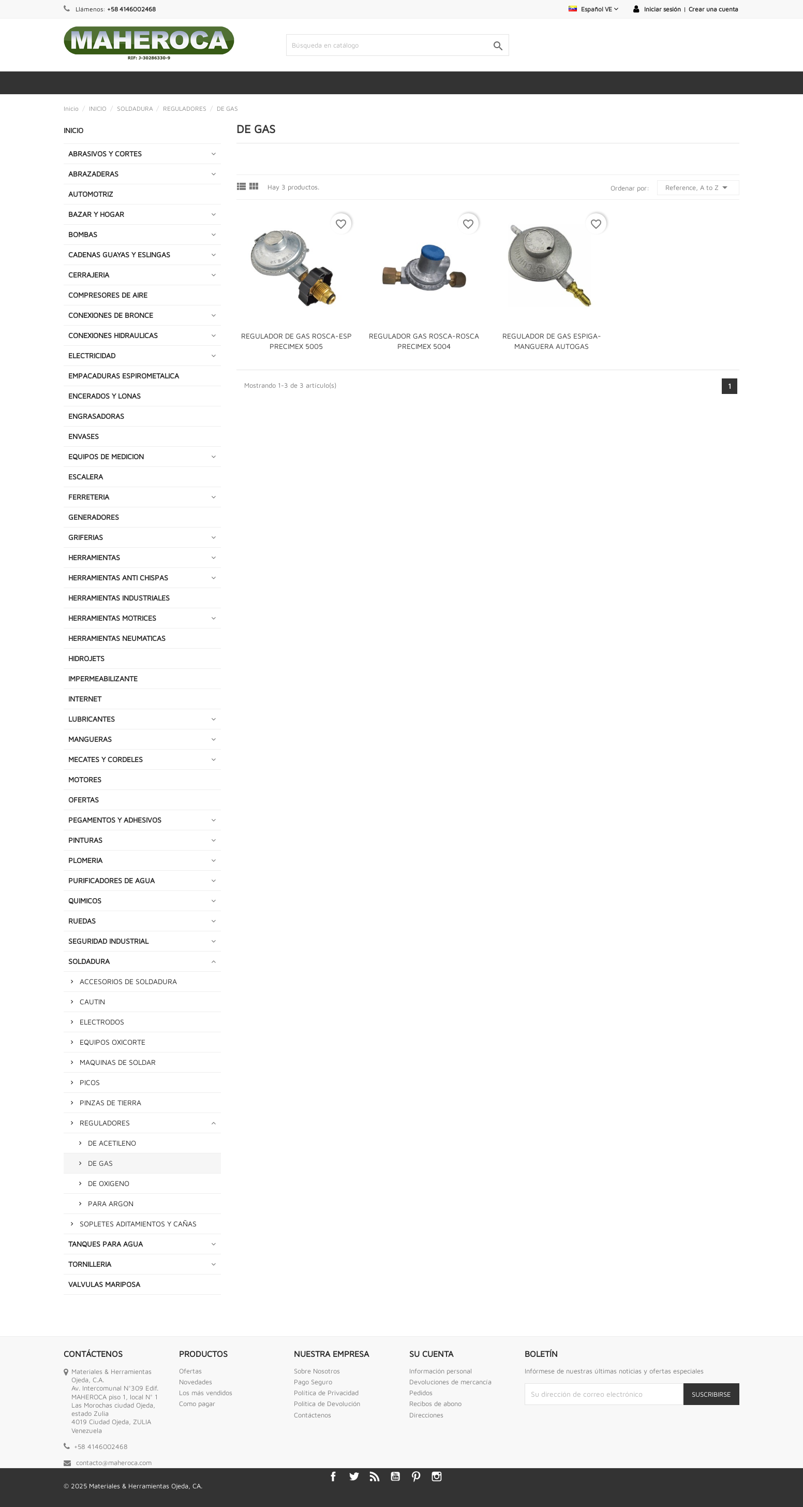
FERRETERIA (88, 496)
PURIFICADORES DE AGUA (111, 880)
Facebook (333, 1476)
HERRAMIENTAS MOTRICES (112, 617)
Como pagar (197, 1403)
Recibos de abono (435, 1403)
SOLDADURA (89, 961)
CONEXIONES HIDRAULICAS (113, 335)
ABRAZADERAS (93, 173)
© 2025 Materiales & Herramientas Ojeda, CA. (133, 1486)
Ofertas (190, 1371)
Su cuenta (431, 1353)
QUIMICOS (84, 900)
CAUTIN (92, 1001)
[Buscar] (397, 45)
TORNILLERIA (89, 1264)
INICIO (73, 130)
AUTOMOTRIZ (90, 193)
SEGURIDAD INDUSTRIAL (108, 941)
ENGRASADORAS (96, 416)
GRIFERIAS (85, 537)
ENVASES (83, 436)
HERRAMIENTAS (94, 557)
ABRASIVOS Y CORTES (105, 153)
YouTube (395, 1476)
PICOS (90, 1082)
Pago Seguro (313, 1382)
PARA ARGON (110, 1203)
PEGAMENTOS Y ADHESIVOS (114, 819)
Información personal (440, 1371)
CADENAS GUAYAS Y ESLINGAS (119, 254)
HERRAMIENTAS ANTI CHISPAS (118, 577)
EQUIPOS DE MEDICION (106, 456)
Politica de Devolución (327, 1403)
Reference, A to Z (698, 187)
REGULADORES (105, 1122)
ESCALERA (85, 476)
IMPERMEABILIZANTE (103, 678)
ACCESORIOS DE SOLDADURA (128, 981)
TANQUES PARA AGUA (105, 1243)
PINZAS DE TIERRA (110, 1102)
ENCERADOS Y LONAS (104, 395)
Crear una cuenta (713, 9)
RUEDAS (82, 920)
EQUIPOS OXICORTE (112, 1041)
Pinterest (416, 1476)
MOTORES (84, 779)
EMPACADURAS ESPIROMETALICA (123, 375)
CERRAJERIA (88, 274)
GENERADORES (93, 517)
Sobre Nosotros (317, 1371)
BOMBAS (82, 234)
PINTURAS (85, 840)
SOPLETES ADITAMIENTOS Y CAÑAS (138, 1223)
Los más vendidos (205, 1392)
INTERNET (84, 698)
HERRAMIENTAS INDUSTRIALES (119, 597)
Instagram (436, 1476)
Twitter (354, 1476)
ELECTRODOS (102, 1021)
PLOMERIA (85, 860)
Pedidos (421, 1392)
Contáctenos (312, 1415)
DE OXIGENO (108, 1183)
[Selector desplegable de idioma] (593, 9)
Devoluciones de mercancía (450, 1382)
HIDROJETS (86, 658)
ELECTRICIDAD (91, 355)
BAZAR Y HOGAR (96, 214)
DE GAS (100, 1163)
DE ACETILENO (112, 1142)
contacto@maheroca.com (114, 1462)
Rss (374, 1476)
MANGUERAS (90, 739)
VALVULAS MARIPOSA (104, 1284)
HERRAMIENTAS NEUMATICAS (117, 638)
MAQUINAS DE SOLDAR (118, 1062)
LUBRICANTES (91, 718)
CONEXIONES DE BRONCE (110, 315)
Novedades (195, 1382)
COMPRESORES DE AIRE (107, 294)
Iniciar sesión (662, 9)
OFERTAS (83, 799)
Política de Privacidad (326, 1392)
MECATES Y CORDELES (105, 759)
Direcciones (426, 1415)
